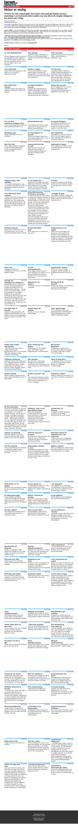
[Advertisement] (39, 107)
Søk (71, 6)
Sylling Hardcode (39, 819)
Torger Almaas (7, 22)
